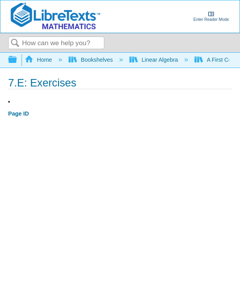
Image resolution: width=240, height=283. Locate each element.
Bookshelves (92, 60)
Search (15, 43)
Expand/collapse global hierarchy (17, 60)
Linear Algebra (154, 60)
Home (39, 60)
